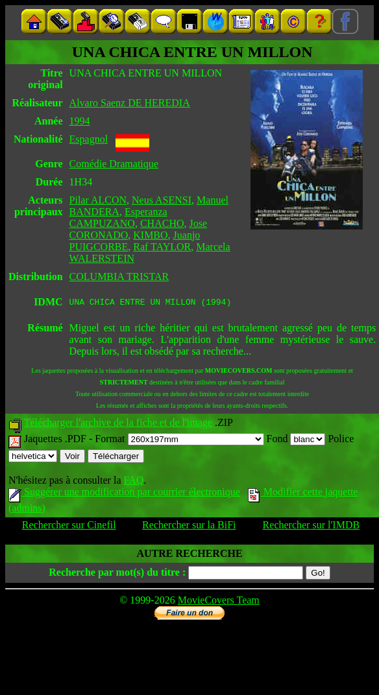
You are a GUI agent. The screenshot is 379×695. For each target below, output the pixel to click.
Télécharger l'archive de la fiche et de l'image (118, 424)
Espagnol (88, 139)
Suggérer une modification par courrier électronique (124, 493)
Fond (296, 440)
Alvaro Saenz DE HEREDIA (129, 102)
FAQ (133, 482)
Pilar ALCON (98, 200)
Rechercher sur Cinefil (69, 526)
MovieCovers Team (219, 601)
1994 (79, 120)
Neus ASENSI (161, 200)
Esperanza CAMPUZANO (118, 217)
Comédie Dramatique (113, 163)
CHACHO (162, 223)
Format (179, 440)
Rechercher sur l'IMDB (311, 526)
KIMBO (150, 235)
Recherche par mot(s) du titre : (117, 574)
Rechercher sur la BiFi (189, 526)
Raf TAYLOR (162, 246)
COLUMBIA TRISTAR (119, 276)
